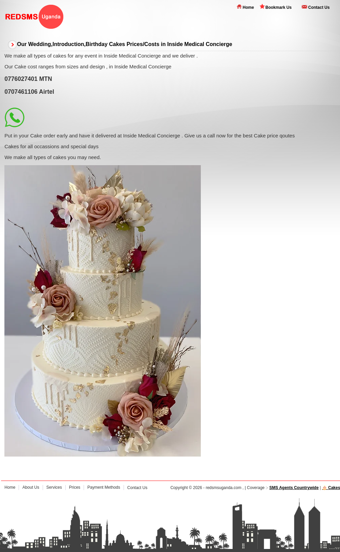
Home (248, 7)
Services (54, 487)
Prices (74, 487)
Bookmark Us (278, 7)
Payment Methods (103, 487)
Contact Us (319, 7)
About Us (30, 487)
